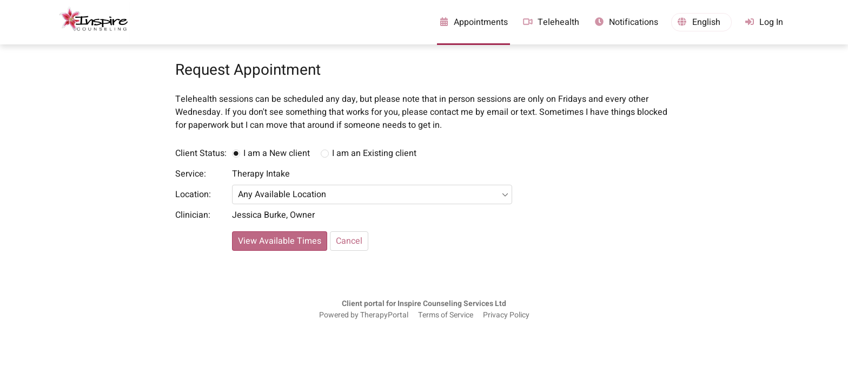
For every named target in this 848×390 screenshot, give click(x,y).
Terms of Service (445, 315)
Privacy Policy (506, 315)
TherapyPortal (384, 315)
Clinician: (192, 215)
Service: (190, 173)
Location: (193, 194)
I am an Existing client (374, 153)
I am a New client (276, 153)
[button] (701, 22)
